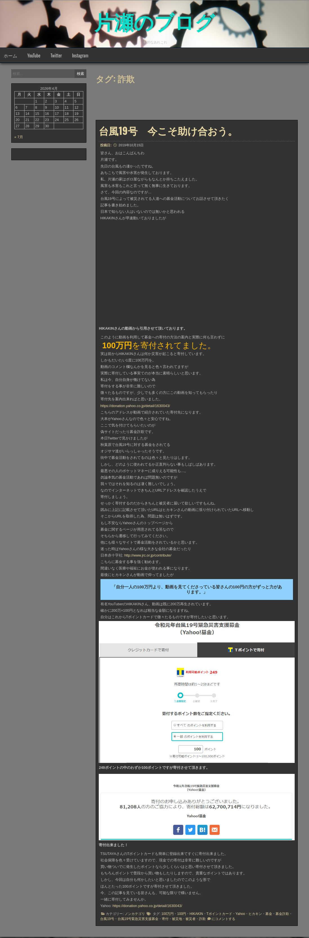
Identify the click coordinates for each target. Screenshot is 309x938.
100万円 (167, 915)
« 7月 (18, 138)
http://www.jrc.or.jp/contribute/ (147, 556)
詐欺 (202, 920)
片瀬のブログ (154, 19)
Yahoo (240, 915)
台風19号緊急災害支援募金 (138, 920)
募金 (268, 915)
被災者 (190, 920)
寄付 (165, 920)
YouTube (33, 56)
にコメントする (223, 920)
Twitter (56, 56)
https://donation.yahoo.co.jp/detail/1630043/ (135, 407)
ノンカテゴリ (135, 915)
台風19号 (107, 920)
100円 (181, 915)
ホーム (10, 56)
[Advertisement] (194, 105)
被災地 (177, 920)
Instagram (80, 56)
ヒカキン (255, 915)
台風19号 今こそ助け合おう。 (168, 131)
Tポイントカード (219, 915)
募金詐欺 (282, 915)
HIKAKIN (196, 915)
